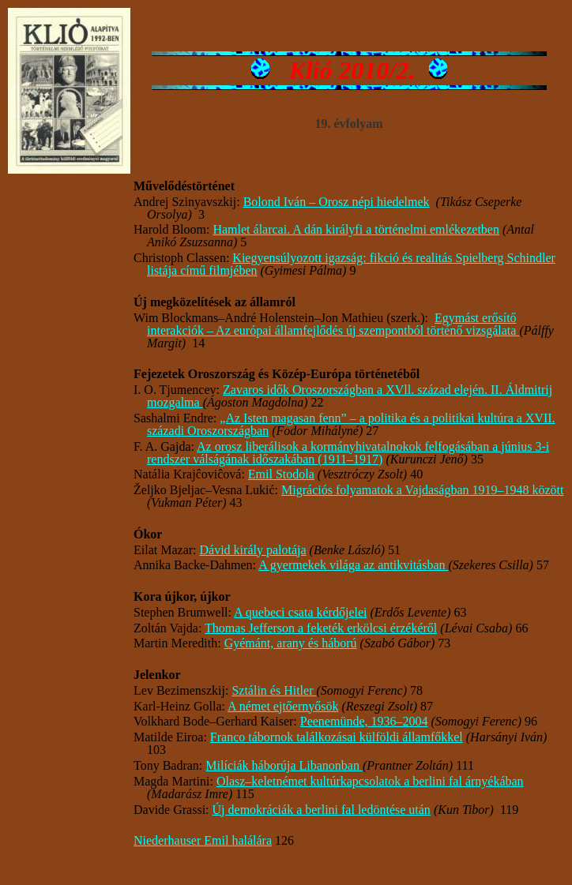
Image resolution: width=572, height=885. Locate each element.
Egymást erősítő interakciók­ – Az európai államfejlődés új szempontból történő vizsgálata (333, 324)
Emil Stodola (281, 474)
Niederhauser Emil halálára (203, 840)
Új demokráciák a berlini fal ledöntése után (322, 809)
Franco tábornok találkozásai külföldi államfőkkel (336, 737)
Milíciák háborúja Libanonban (284, 765)
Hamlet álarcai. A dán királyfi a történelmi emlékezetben (356, 229)
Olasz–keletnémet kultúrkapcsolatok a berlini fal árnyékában (370, 781)
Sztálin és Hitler (273, 690)
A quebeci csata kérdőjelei (300, 612)
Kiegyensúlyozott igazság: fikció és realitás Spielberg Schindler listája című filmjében (351, 264)
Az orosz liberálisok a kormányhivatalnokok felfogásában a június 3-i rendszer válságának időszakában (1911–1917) (348, 453)
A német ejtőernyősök (283, 706)
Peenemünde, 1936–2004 (364, 721)
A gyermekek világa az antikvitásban (353, 565)
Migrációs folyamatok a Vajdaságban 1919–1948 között (422, 490)
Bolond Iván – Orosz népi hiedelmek (336, 201)
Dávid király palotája (253, 550)
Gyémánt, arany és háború (290, 643)
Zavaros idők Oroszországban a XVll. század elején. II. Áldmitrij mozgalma (349, 396)
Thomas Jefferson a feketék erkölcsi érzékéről (321, 628)
